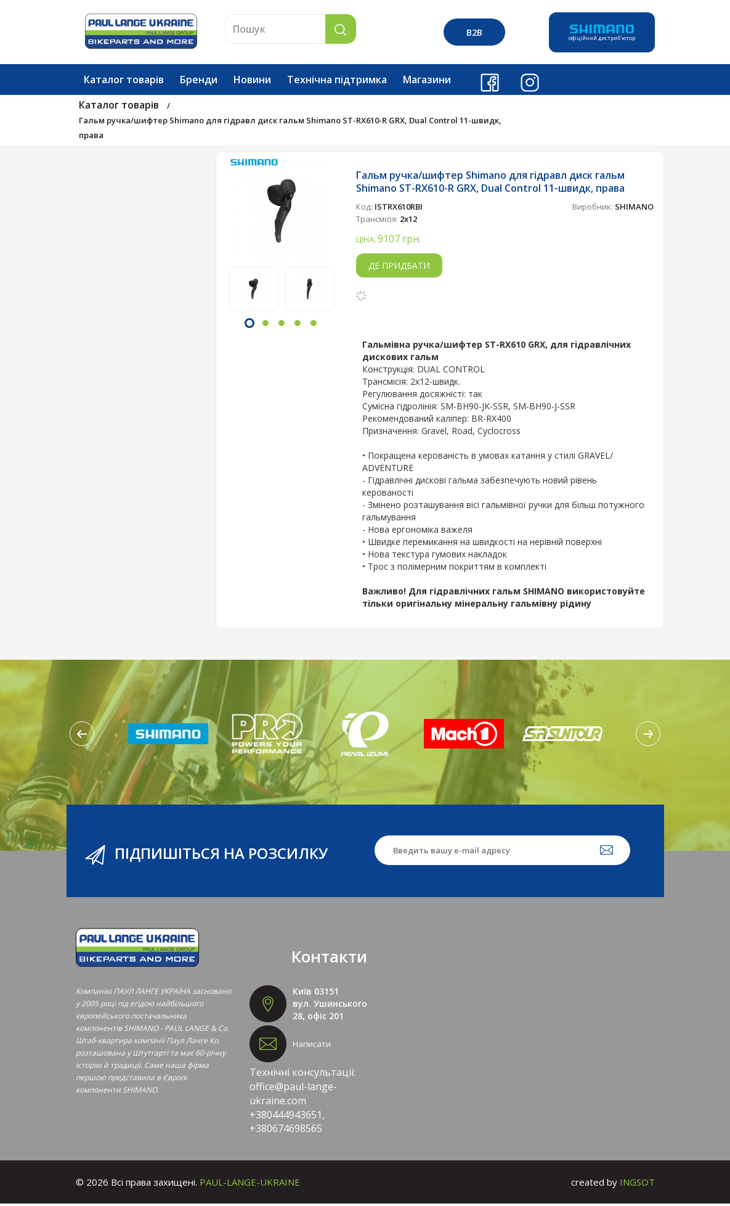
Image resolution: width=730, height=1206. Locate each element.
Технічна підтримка (337, 82)
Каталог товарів (124, 82)
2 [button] (265, 325)
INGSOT (637, 1184)
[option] (281, 213)
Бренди (198, 82)
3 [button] (281, 325)
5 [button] (313, 325)
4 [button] (297, 325)
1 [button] (249, 325)
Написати (312, 1046)
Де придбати (399, 268)
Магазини (427, 82)
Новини (252, 82)
